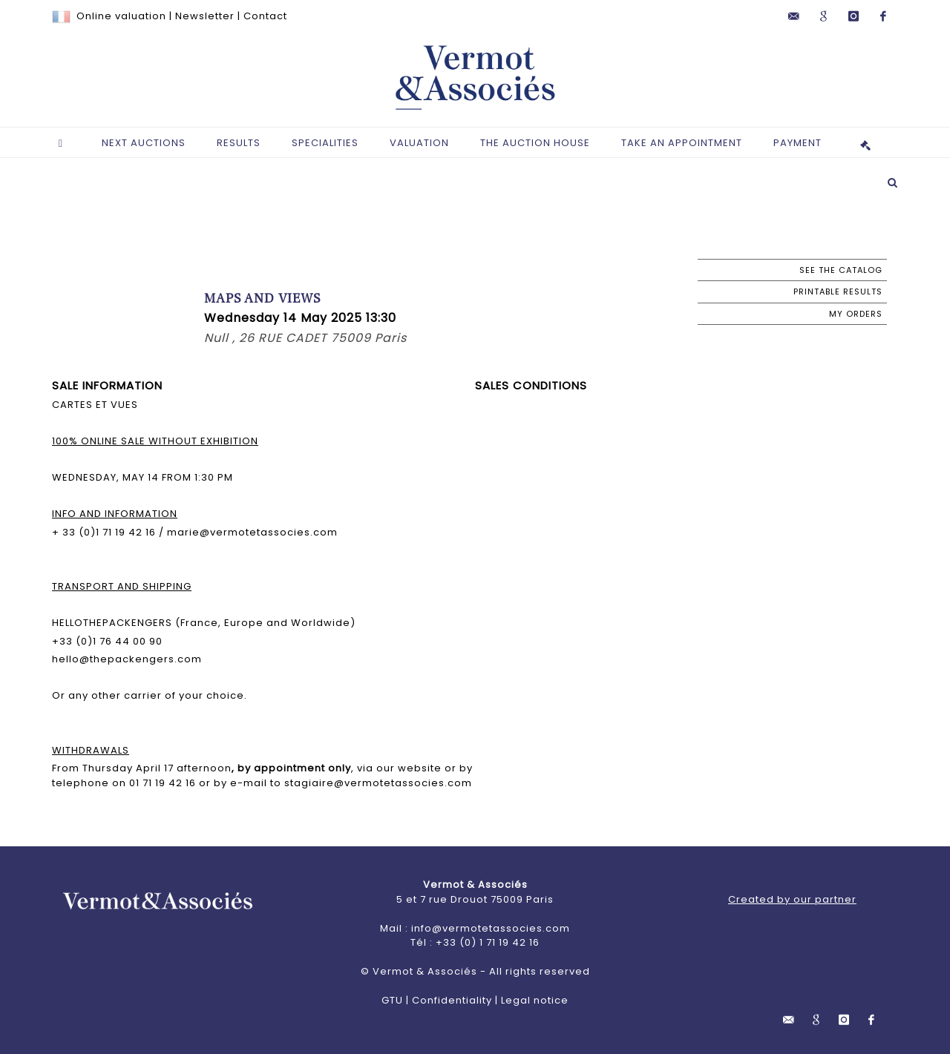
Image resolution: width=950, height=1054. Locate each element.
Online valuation (121, 16)
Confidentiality (452, 1000)
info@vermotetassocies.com (490, 928)
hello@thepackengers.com (127, 659)
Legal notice (535, 1000)
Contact (265, 16)
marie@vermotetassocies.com (251, 532)
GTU (392, 1000)
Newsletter (205, 16)
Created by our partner (792, 899)
